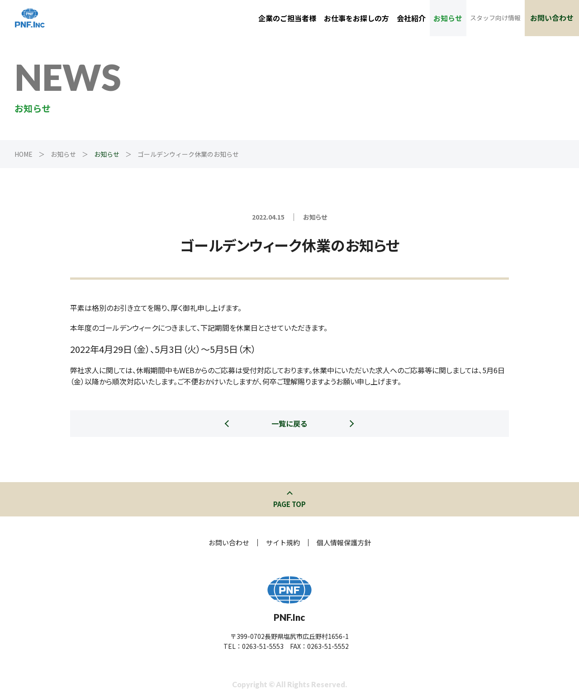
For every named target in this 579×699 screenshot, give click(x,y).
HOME (23, 154)
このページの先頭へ (290, 494)
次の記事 (350, 456)
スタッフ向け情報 (495, 17)
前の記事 (228, 456)
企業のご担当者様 (287, 18)
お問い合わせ (552, 17)
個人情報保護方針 (344, 542)
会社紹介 (411, 18)
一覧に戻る (289, 423)
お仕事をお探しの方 (356, 18)
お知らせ (447, 18)
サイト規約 (283, 542)
